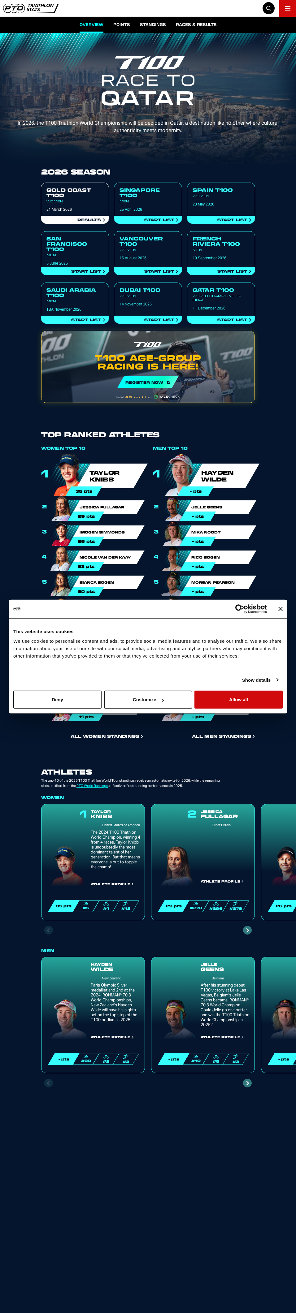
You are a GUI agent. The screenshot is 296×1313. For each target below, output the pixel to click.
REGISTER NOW (148, 367)
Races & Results (196, 24)
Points (121, 24)
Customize (148, 699)
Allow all (238, 699)
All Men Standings (223, 736)
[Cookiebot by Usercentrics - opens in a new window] (240, 608)
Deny (57, 699)
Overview (91, 24)
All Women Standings (107, 736)
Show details (256, 679)
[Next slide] (247, 930)
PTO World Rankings (92, 786)
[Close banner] (280, 609)
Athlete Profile (112, 884)
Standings (153, 24)
